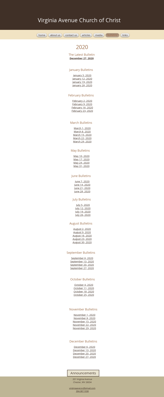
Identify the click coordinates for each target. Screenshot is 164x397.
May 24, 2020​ (81, 162)
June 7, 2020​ (82, 181)
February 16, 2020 (82, 107)
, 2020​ (87, 208)
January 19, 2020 (82, 82)
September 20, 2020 (82, 264)
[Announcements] (83, 373)
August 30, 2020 (82, 242)
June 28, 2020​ (82, 191)
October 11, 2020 (84, 288)
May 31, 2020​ (81, 166)
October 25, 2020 (84, 294)
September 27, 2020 (82, 268)
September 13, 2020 (82, 261)
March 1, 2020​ (82, 128)
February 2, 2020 (82, 100)
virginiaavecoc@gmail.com (82, 388)
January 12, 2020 (82, 78)
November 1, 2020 (84, 314)
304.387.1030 (82, 391)
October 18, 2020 (84, 291)
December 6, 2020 (84, 346)
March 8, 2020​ (82, 131)
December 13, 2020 (84, 350)
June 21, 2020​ (82, 188)
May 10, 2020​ (81, 156)
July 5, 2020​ (83, 205)
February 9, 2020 (82, 104)
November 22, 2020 (84, 324)
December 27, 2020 (84, 356)
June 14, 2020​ (82, 184)
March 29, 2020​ (82, 141)
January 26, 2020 (82, 85)
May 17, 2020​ (81, 159)
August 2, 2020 (82, 229)
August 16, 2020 (82, 235)
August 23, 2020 (82, 239)
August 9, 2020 (82, 232)
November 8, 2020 (84, 318)
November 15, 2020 (84, 321)
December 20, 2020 (84, 353)
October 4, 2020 (83, 284)
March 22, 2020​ (82, 138)
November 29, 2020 (84, 328)
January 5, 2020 (82, 75)
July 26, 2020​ (83, 215)
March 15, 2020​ (82, 134)
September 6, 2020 (82, 258)
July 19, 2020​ (83, 211)
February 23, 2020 (82, 110)
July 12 (79, 208)
